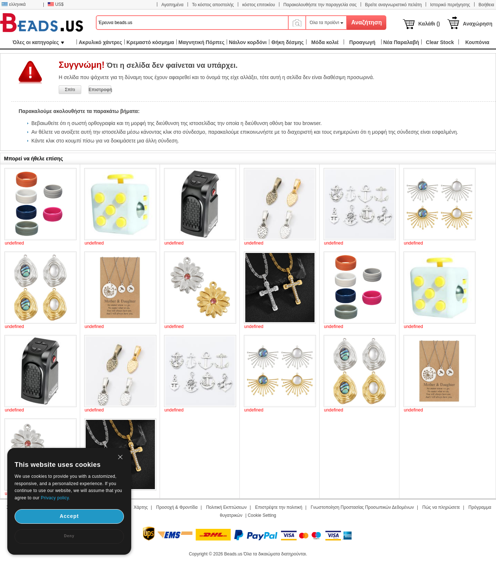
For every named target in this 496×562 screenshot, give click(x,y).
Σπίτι (70, 89)
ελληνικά (13, 4)
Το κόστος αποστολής (213, 4)
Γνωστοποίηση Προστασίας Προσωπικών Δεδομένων (362, 507)
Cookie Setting (262, 515)
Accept (69, 516)
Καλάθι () (429, 24)
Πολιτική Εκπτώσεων (226, 507)
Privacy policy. (55, 497)
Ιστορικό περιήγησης (450, 4)
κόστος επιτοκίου (258, 4)
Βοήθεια (486, 4)
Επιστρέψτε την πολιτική (278, 507)
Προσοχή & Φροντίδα (177, 507)
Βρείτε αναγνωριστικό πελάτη (393, 4)
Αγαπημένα (172, 4)
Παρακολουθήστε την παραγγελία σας (320, 4)
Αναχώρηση (477, 24)
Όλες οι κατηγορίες (38, 42)
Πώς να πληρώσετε (441, 507)
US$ (55, 4)
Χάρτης (141, 507)
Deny (69, 536)
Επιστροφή (100, 89)
